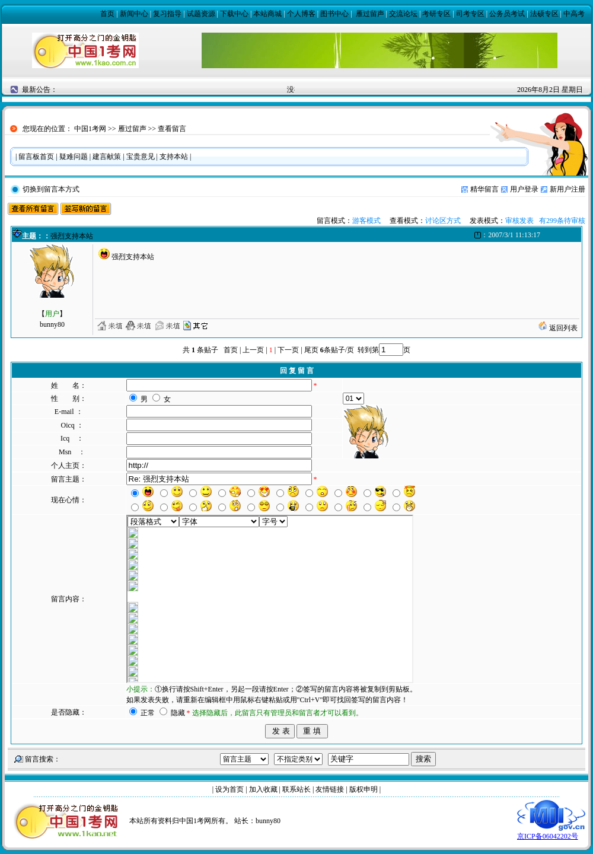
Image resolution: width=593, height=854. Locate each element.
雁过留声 (370, 13)
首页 (107, 13)
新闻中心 (134, 13)
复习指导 (167, 13)
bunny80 (268, 821)
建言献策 (107, 156)
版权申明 (363, 789)
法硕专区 (544, 13)
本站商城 (267, 13)
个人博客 (301, 13)
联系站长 (296, 789)
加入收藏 (263, 789)
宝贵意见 (140, 156)
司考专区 (470, 13)
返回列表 (558, 328)
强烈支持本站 (71, 236)
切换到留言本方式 (51, 189)
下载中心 (234, 13)
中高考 (574, 13)
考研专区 (436, 13)
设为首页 (229, 789)
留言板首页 (36, 156)
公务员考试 (507, 13)
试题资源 (201, 13)
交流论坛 (403, 13)
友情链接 (329, 789)
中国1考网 (90, 129)
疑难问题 (73, 156)
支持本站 (174, 156)
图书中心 (334, 13)
